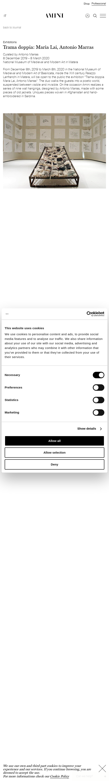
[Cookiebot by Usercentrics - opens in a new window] (86, 314)
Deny (54, 464)
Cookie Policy (59, 776)
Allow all (54, 441)
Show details (86, 428)
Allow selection (54, 452)
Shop (87, 3)
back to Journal (12, 27)
